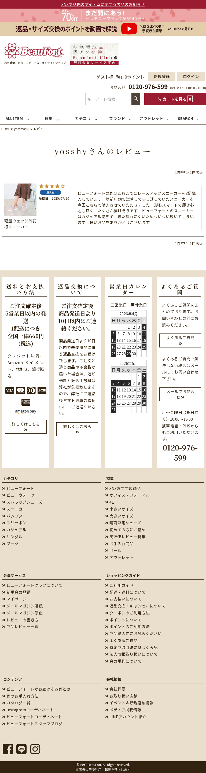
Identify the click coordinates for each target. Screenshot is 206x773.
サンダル (12, 536)
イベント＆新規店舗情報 (129, 702)
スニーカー (14, 509)
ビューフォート (18, 488)
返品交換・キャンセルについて (135, 606)
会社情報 (113, 679)
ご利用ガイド (119, 585)
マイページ (14, 599)
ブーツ (10, 543)
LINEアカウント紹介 (125, 716)
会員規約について (123, 661)
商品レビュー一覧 (20, 626)
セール (113, 550)
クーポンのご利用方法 (127, 613)
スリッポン (14, 522)
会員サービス (14, 575)
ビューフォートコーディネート (32, 716)
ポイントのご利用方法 (127, 626)
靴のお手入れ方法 (20, 696)
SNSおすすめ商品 (123, 488)
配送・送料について (125, 592)
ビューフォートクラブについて (32, 585)
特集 (110, 478)
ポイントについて (123, 619)
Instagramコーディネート (28, 709)
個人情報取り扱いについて (131, 654)
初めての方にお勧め (125, 529)
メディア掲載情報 (123, 709)
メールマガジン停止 (22, 613)
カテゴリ (10, 478)
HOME (5, 128)
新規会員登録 (16, 592)
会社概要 (115, 689)
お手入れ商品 (119, 543)
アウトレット (119, 557)
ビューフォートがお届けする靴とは (36, 689)
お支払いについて (123, 599)
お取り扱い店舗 (121, 696)
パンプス (12, 516)
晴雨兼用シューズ (123, 522)
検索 (135, 99)
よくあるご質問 (121, 640)
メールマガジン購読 (22, 606)
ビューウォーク (18, 495)
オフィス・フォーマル (127, 495)
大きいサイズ (119, 516)
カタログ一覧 (16, 702)
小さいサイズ (119, 509)
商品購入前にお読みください (133, 633)
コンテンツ (12, 679)
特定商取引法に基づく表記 (131, 647)
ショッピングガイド (123, 575)
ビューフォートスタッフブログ (32, 723)
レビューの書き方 (20, 619)
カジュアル (14, 529)
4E (109, 502)
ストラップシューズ (22, 502)
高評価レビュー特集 (125, 536)
